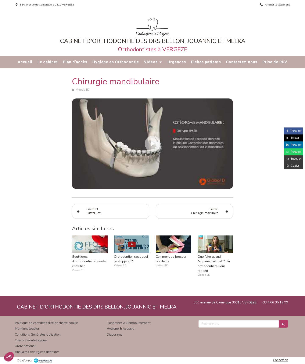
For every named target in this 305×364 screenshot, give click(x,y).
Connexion (280, 360)
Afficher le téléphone (277, 5)
